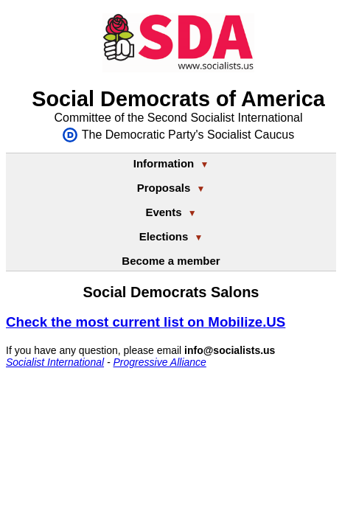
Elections (171, 236)
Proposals (171, 187)
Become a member (171, 260)
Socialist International (55, 362)
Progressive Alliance (160, 362)
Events (170, 212)
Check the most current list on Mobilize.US (145, 322)
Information (171, 163)
